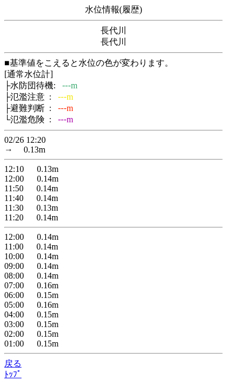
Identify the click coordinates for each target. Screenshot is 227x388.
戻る (13, 363)
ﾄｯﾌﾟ (13, 374)
